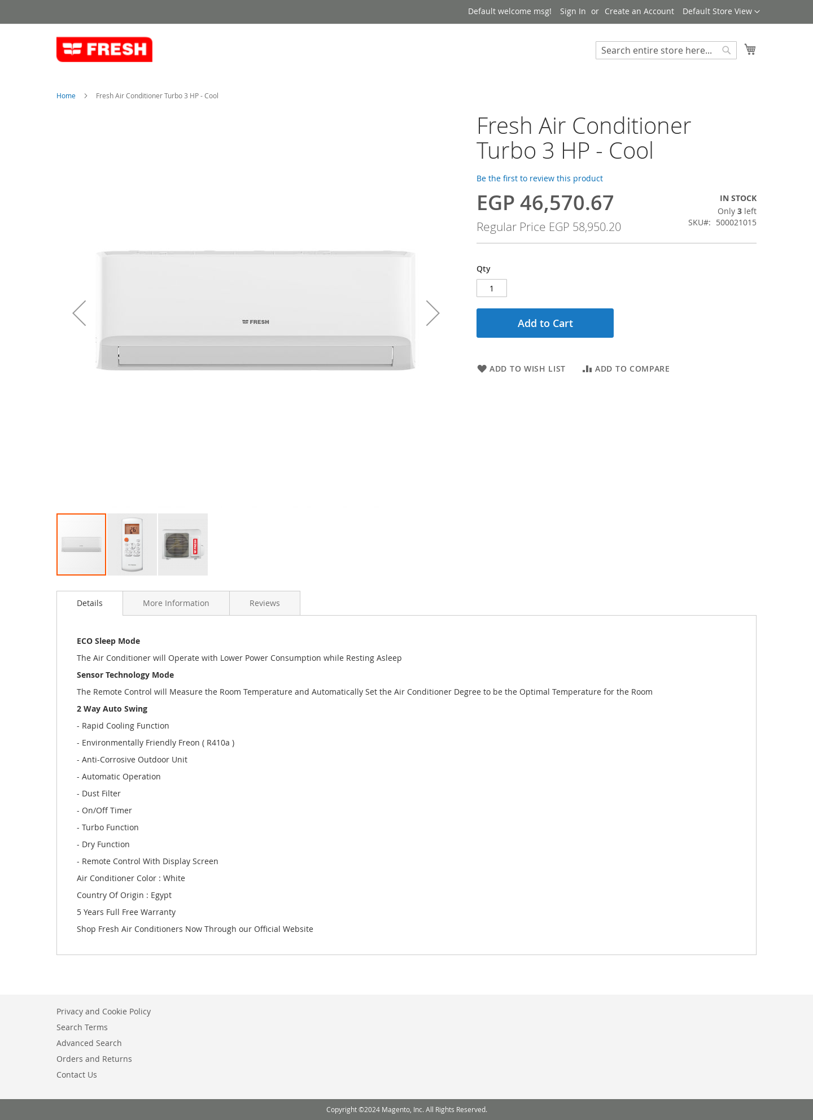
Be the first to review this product (540, 178)
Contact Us (76, 1074)
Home (66, 95)
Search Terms (82, 1027)
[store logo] (104, 50)
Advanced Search (89, 1043)
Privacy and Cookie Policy (103, 1011)
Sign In (573, 11)
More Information (176, 603)
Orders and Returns (94, 1058)
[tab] (89, 603)
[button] (721, 12)
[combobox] (666, 50)
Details (90, 603)
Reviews (265, 603)
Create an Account (639, 11)
